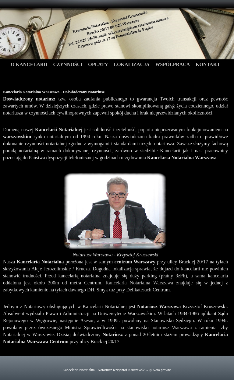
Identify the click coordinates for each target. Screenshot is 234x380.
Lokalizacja (131, 64)
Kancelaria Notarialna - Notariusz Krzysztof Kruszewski (103, 370)
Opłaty (98, 64)
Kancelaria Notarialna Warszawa (139, 282)
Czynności (67, 64)
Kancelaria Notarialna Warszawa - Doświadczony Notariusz (117, 38)
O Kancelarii (29, 64)
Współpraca (172, 64)
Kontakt (208, 64)
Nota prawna (162, 370)
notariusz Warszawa (171, 327)
